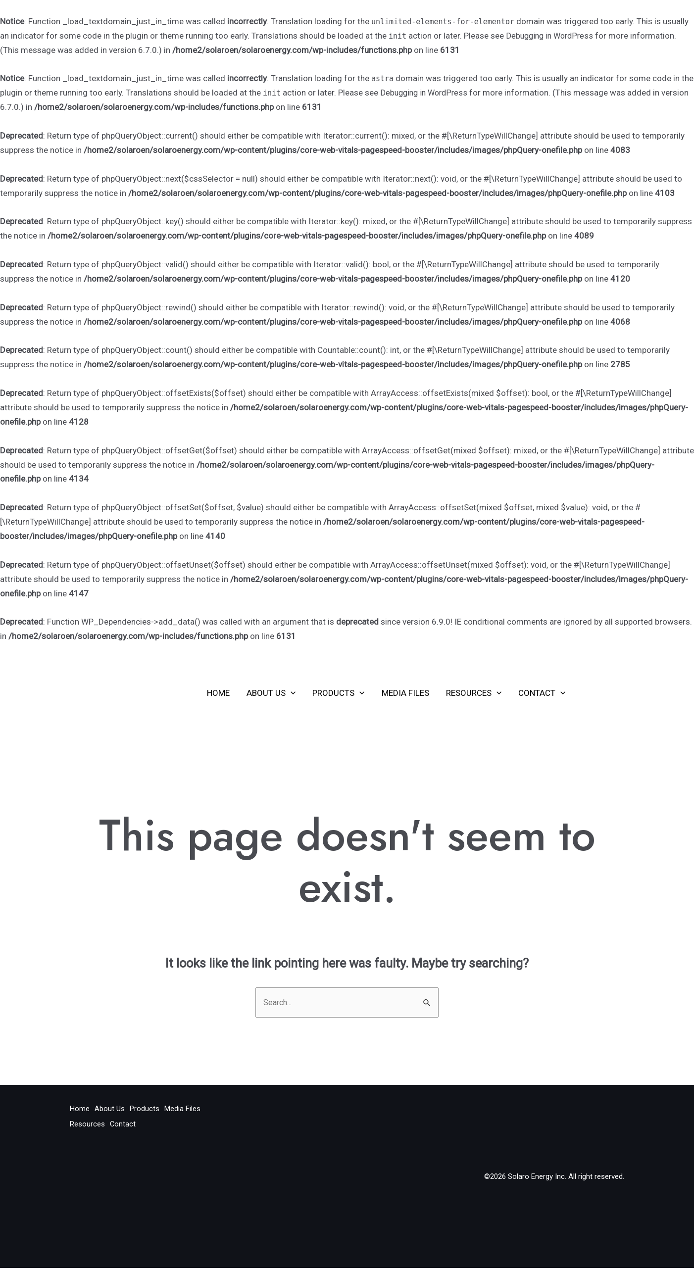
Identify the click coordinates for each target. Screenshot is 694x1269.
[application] (291, 692)
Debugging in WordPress (552, 36)
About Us (271, 693)
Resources (473, 693)
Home (218, 693)
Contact (541, 693)
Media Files (405, 693)
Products (338, 693)
